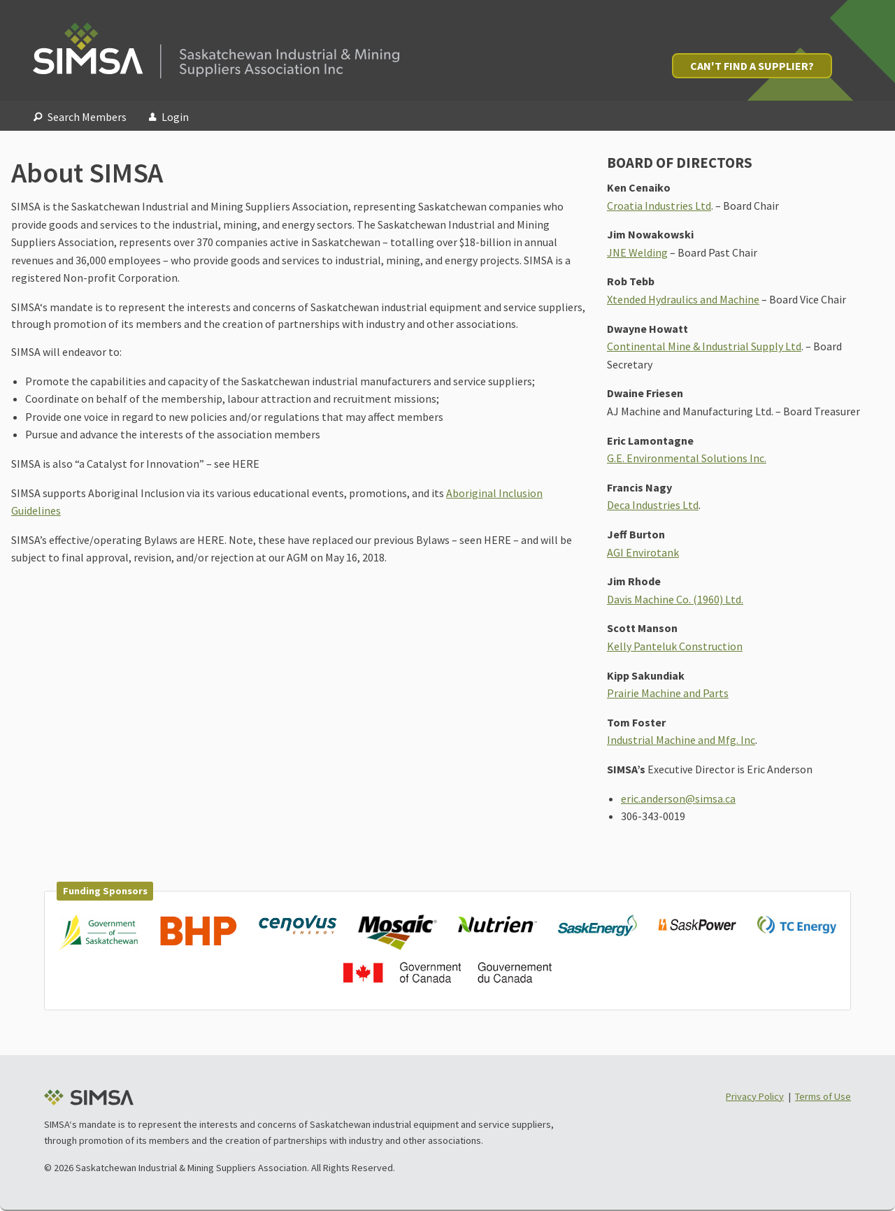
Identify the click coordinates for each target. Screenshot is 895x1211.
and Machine (728, 299)
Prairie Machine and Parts (668, 693)
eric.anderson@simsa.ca (678, 798)
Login (169, 116)
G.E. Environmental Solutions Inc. (686, 458)
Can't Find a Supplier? (752, 66)
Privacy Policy (755, 1096)
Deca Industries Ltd (653, 505)
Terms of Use (823, 1096)
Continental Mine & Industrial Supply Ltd (704, 346)
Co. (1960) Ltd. (708, 599)
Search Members (80, 116)
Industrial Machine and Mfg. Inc (681, 740)
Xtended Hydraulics (652, 299)
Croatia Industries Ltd (659, 206)
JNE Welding (637, 252)
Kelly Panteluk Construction (675, 646)
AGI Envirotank (643, 552)
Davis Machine (640, 599)
